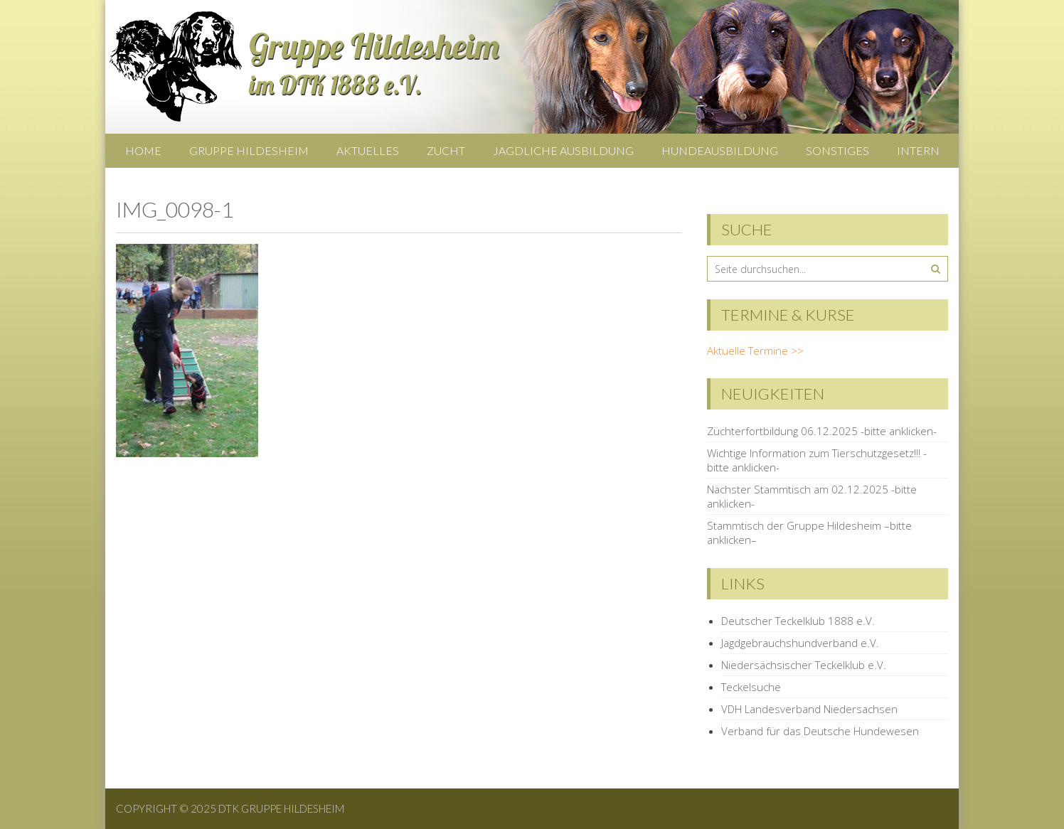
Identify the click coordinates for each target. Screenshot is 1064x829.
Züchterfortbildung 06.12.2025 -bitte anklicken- (822, 431)
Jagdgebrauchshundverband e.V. (800, 643)
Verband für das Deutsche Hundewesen (820, 731)
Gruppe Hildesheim (249, 150)
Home (143, 150)
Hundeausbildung (719, 150)
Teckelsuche (751, 687)
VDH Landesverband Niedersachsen (809, 709)
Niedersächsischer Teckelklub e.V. (803, 665)
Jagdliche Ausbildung (563, 150)
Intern (918, 150)
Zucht (446, 150)
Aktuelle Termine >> (755, 350)
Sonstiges (837, 150)
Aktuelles (367, 150)
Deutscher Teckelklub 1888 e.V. (798, 621)
